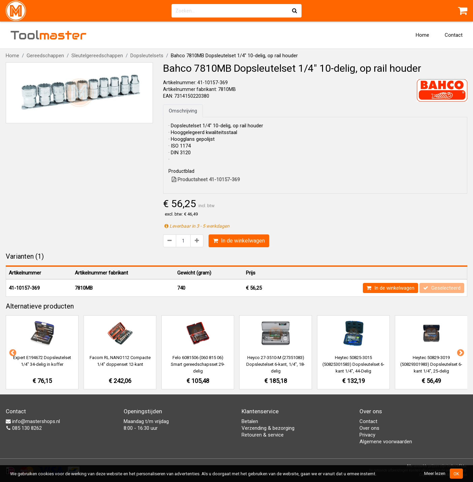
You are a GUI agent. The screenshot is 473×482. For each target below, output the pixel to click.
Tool (48, 35)
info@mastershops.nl (33, 421)
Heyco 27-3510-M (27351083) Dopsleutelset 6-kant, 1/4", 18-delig (275, 364)
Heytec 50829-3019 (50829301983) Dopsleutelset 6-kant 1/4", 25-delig (431, 364)
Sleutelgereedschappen (97, 56)
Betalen (250, 421)
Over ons (369, 428)
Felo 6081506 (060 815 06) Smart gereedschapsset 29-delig (198, 364)
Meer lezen (434, 473)
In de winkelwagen (239, 240)
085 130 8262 (24, 428)
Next (459, 352)
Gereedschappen (45, 56)
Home (422, 35)
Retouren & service (263, 435)
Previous (12, 352)
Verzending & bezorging (268, 428)
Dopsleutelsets (146, 56)
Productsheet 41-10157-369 (206, 179)
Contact (454, 35)
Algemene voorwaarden (385, 442)
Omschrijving (183, 111)
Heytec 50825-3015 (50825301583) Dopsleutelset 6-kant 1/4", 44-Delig (353, 364)
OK (456, 473)
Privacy (367, 435)
